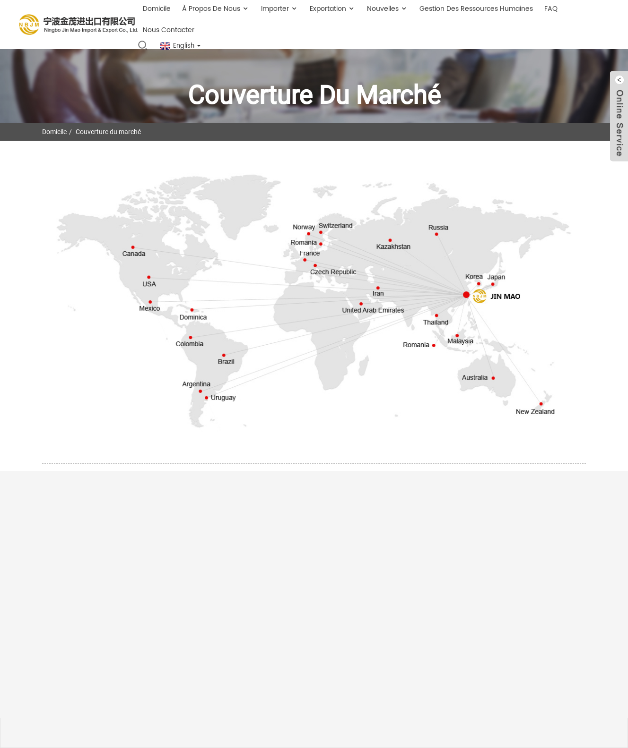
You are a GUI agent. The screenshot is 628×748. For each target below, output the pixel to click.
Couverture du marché (108, 132)
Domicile (54, 132)
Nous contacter (168, 30)
